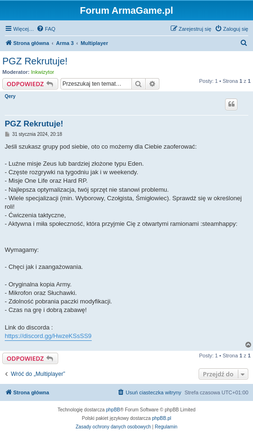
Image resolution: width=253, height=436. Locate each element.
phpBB (113, 409)
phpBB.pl (161, 418)
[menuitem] (45, 29)
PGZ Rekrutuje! (35, 61)
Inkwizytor (42, 72)
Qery (10, 96)
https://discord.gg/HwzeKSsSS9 (48, 335)
